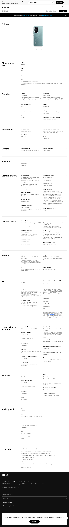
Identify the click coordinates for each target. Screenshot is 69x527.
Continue (59, 2)
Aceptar (34, 521)
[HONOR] (6, 475)
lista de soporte (51, 314)
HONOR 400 (26, 15)
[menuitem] (66, 62)
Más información (47, 15)
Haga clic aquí (60, 517)
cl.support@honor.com (10, 487)
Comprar (63, 11)
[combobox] (5, 11)
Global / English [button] (33, 2)
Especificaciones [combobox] (51, 11)
